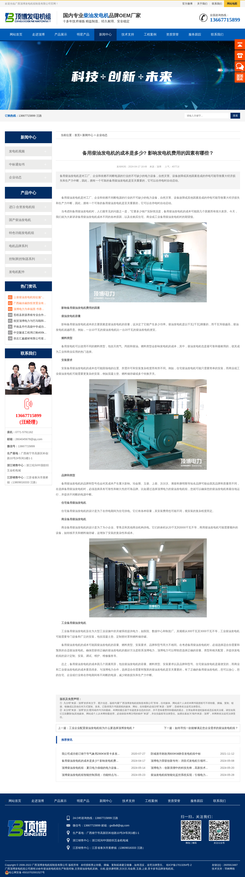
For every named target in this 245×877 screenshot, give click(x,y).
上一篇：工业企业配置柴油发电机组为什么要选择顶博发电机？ (96, 728)
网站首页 (16, 34)
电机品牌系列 (18, 246)
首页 (77, 135)
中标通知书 (17, 164)
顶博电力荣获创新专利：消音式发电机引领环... (179, 760)
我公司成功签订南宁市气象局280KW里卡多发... (91, 753)
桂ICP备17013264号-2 (179, 864)
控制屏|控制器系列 (22, 259)
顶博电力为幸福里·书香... (29, 309)
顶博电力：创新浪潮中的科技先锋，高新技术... (179, 767)
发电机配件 (17, 272)
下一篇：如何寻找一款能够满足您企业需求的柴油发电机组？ (201, 728)
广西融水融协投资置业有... (30, 303)
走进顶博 (38, 34)
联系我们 (217, 3)
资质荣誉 (172, 34)
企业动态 (15, 177)
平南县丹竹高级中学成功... (30, 326)
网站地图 (232, 3)
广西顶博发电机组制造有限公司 (50, 864)
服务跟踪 (195, 34)
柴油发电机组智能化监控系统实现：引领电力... (179, 774)
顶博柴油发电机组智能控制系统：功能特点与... (90, 774)
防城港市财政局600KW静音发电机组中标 (176, 753)
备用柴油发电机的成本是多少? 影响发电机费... (90, 760)
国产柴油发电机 (20, 220)
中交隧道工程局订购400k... (30, 332)
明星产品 (83, 34)
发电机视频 (17, 151)
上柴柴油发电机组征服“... (29, 297)
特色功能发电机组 (21, 232)
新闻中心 (105, 34)
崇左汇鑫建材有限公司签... (30, 338)
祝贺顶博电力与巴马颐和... (30, 320)
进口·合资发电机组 (22, 207)
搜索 (235, 115)
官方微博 (187, 3)
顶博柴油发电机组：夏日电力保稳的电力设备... (90, 767)
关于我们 (202, 3)
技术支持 (128, 34)
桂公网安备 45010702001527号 (25, 872)
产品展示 (60, 34)
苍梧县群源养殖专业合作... (30, 314)
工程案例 (150, 34)
